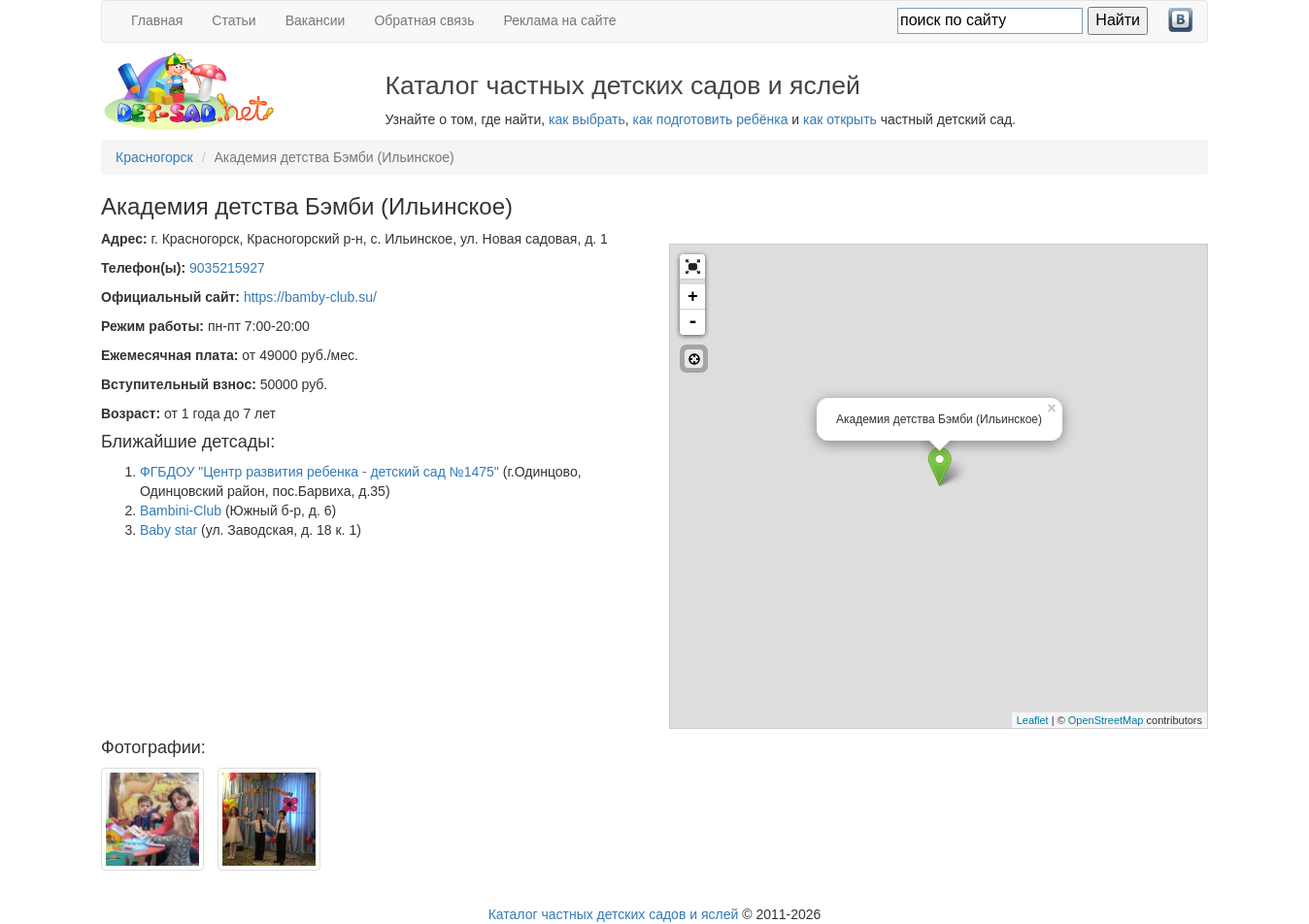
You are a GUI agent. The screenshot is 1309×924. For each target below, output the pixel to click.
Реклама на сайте (560, 20)
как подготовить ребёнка (711, 119)
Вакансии (315, 20)
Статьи (233, 20)
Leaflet (1033, 720)
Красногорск (154, 157)
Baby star (168, 530)
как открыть (840, 119)
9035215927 (227, 268)
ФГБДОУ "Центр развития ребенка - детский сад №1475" (319, 471)
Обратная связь (424, 20)
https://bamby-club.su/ (310, 297)
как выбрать (587, 119)
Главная (157, 20)
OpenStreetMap (1106, 720)
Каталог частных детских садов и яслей (613, 914)
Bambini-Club (180, 510)
